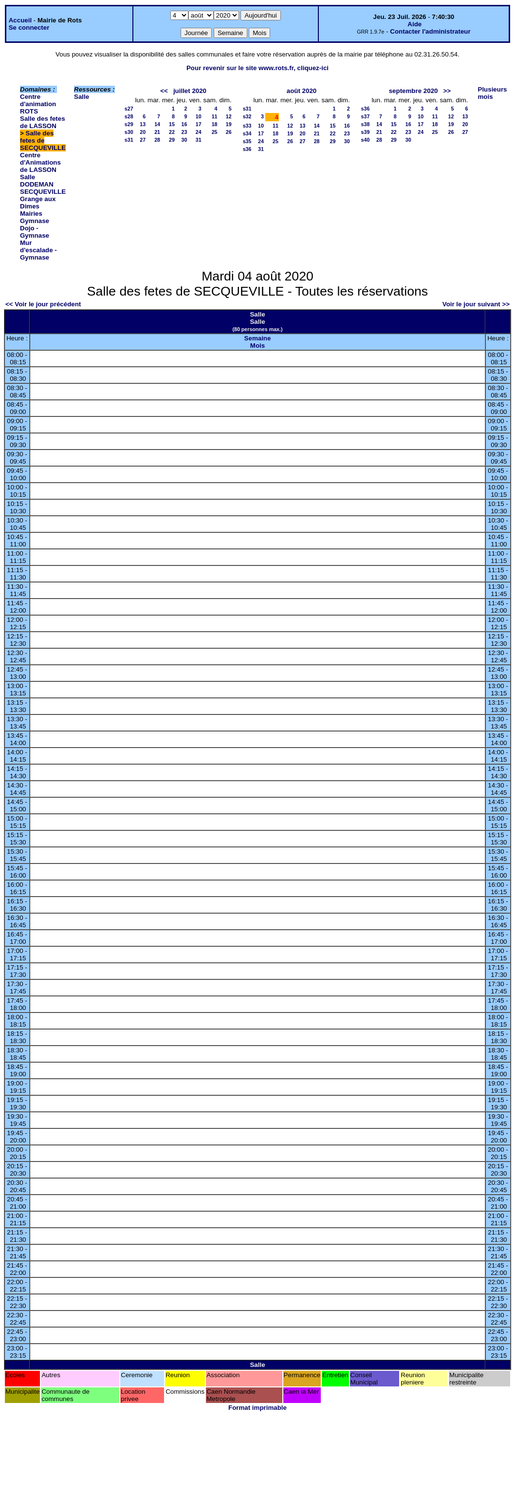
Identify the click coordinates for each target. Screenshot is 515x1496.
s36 (247, 149)
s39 (365, 132)
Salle (81, 96)
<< (164, 90)
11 (215, 116)
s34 (247, 133)
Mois (257, 345)
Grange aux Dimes (37, 202)
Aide (414, 24)
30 (184, 140)
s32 (247, 116)
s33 (247, 126)
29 (172, 140)
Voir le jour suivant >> (476, 304)
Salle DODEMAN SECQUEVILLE (43, 184)
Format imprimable (257, 1407)
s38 (365, 124)
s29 (129, 124)
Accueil (20, 20)
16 (184, 124)
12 (229, 116)
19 (229, 124)
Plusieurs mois (492, 93)
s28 (129, 116)
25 (215, 132)
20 (143, 132)
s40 (365, 140)
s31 (129, 140)
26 (229, 132)
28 (157, 140)
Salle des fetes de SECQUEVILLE (43, 140)
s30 (129, 132)
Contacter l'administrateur (430, 31)
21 (157, 132)
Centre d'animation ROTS (38, 104)
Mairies (31, 213)
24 (199, 132)
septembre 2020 (413, 90)
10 (199, 116)
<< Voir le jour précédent (43, 304)
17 (199, 124)
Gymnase (34, 220)
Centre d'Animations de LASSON (40, 162)
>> (447, 90)
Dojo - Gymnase (34, 231)
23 (184, 132)
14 (157, 124)
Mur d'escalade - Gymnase (38, 250)
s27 (129, 109)
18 (215, 124)
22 (172, 132)
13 (143, 124)
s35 (247, 141)
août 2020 (302, 90)
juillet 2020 (189, 90)
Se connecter (29, 27)
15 (172, 124)
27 (143, 140)
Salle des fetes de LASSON (42, 122)
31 (199, 140)
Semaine (257, 338)
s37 (365, 116)
